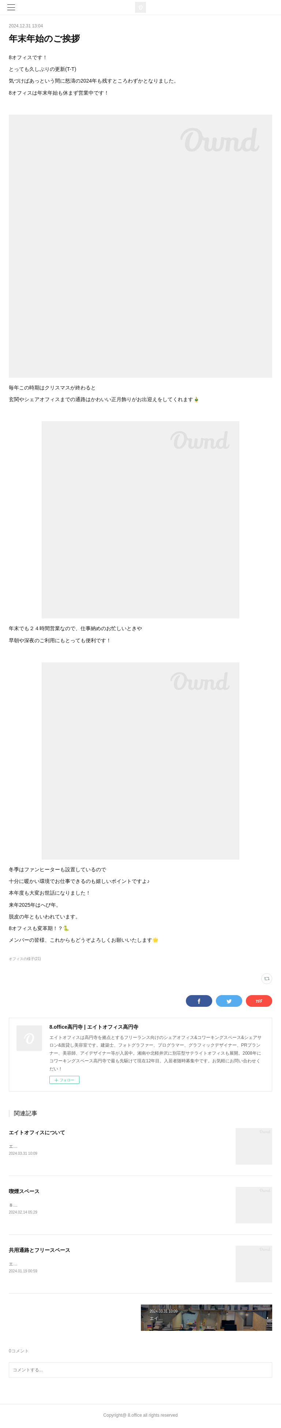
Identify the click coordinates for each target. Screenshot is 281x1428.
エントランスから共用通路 (35, 1265)
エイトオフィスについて (37, 1132)
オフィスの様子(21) (25, 959)
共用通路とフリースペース (39, 1251)
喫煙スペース (24, 1192)
